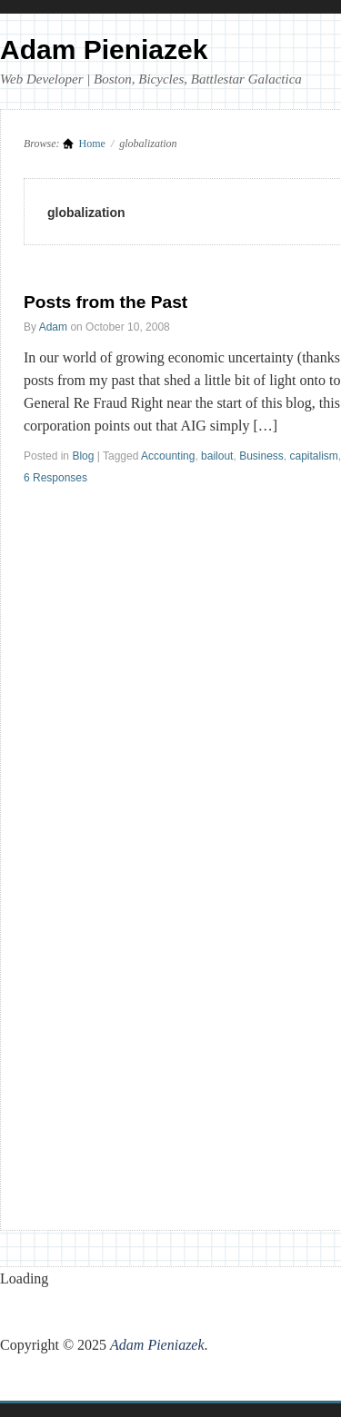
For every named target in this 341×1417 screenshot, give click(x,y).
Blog (83, 456)
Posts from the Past (105, 302)
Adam (53, 327)
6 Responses (55, 477)
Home (92, 143)
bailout (217, 456)
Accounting (168, 456)
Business (261, 456)
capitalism (314, 456)
